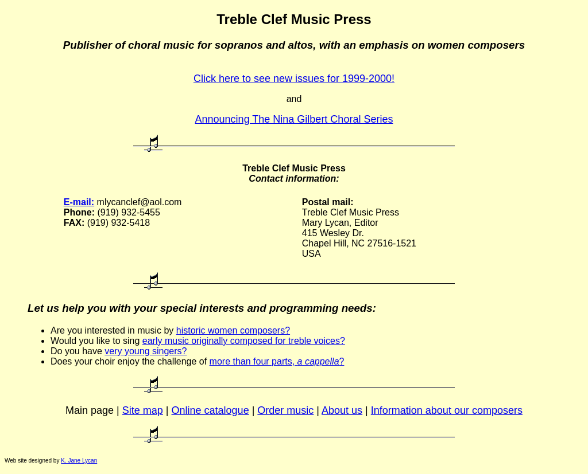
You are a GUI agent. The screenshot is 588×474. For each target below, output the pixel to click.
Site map (142, 410)
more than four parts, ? (277, 361)
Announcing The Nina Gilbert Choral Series (294, 119)
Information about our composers (447, 410)
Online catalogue (210, 410)
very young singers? (146, 351)
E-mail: (79, 202)
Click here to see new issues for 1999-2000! (294, 78)
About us (342, 410)
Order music (285, 410)
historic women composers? (233, 330)
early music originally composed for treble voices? (243, 341)
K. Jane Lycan (79, 460)
